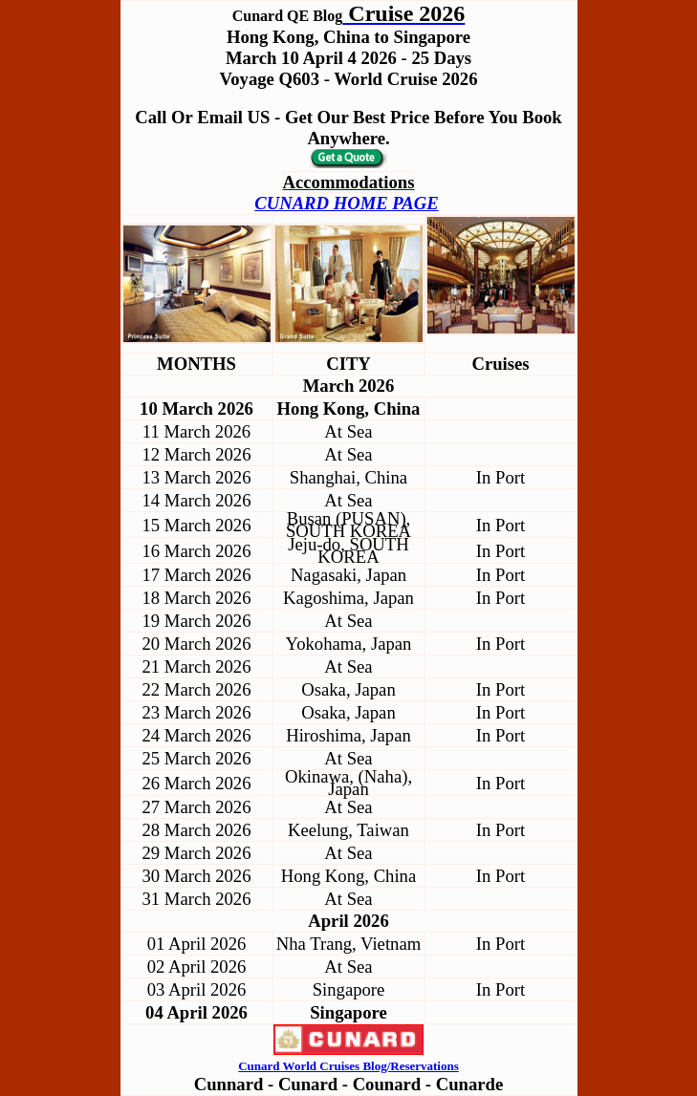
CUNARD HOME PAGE (346, 203)
